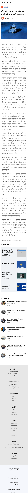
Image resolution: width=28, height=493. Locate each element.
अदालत (14, 412)
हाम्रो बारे (14, 456)
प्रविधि (14, 430)
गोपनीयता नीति (14, 458)
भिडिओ (14, 398)
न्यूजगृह (6, 18)
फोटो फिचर (14, 401)
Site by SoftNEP (14, 492)
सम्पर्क (14, 461)
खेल (14, 433)
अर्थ (14, 410)
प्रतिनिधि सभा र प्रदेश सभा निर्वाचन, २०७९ (14, 447)
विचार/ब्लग (14, 396)
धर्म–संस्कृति (14, 426)
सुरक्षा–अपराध (14, 414)
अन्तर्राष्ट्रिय (14, 435)
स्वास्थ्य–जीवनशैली (14, 423)
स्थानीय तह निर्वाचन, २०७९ (14, 444)
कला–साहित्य (14, 428)
